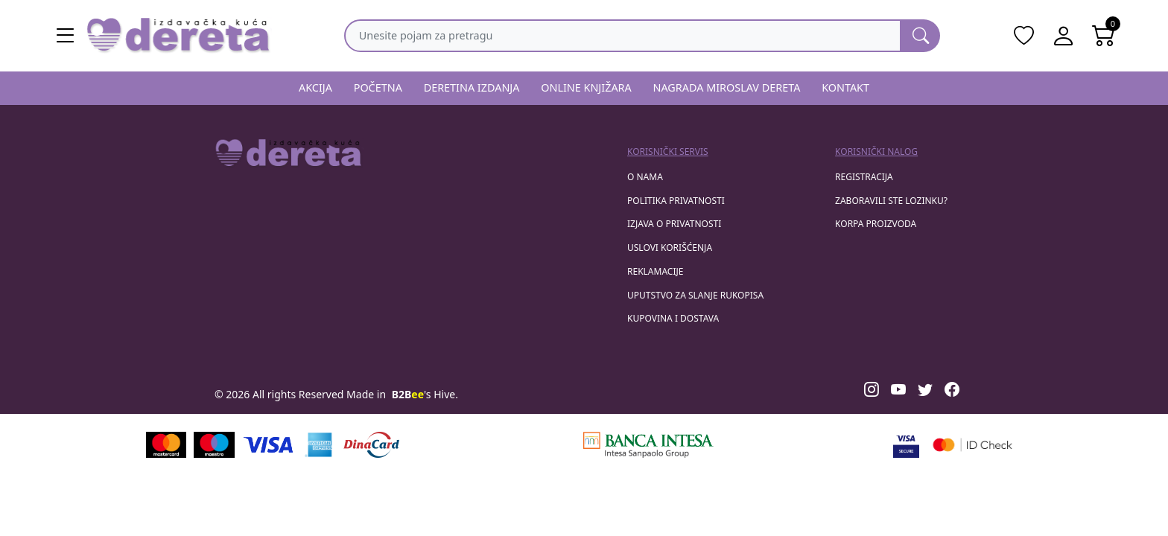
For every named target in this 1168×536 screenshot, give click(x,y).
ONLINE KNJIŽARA (586, 87)
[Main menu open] (65, 36)
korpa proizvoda (875, 223)
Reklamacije (655, 271)
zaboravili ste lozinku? (891, 200)
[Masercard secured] (972, 445)
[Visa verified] (906, 445)
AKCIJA (315, 87)
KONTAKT (845, 87)
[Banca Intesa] (648, 445)
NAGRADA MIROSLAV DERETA (727, 87)
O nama (645, 176)
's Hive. (425, 394)
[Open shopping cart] (1104, 36)
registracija (864, 176)
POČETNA (378, 87)
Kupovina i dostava (673, 318)
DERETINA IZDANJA (472, 87)
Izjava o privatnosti (674, 223)
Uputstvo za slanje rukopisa (695, 295)
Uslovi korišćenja (669, 247)
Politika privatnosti (676, 200)
